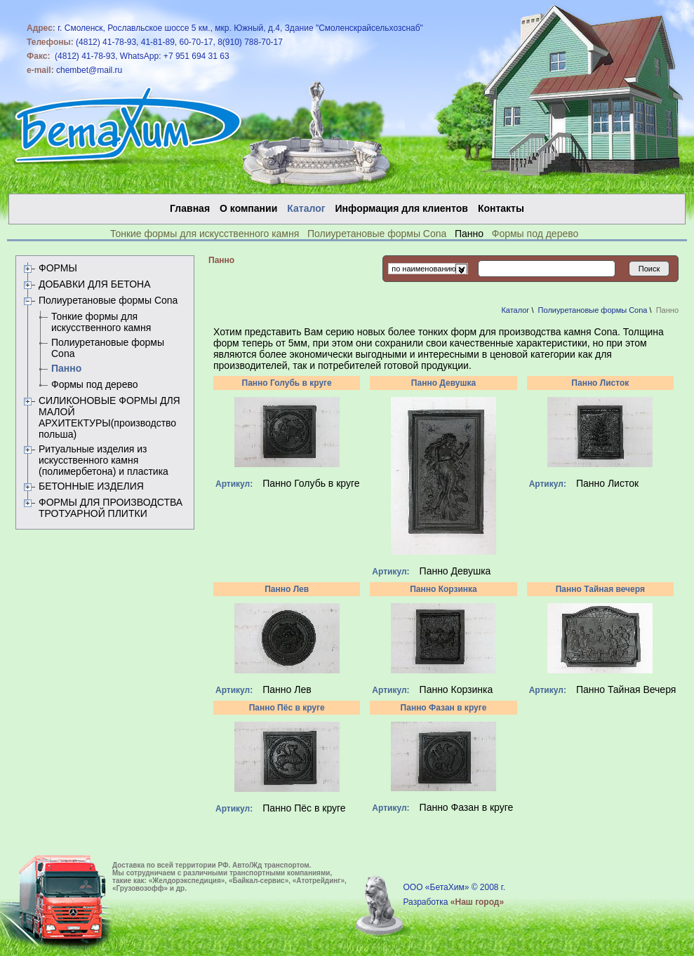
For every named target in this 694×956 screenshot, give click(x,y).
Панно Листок (600, 383)
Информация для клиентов (401, 208)
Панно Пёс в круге (287, 708)
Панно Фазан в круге (444, 708)
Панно (66, 368)
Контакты (501, 208)
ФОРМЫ (58, 268)
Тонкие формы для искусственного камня (204, 233)
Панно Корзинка (443, 589)
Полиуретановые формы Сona (376, 233)
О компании (248, 208)
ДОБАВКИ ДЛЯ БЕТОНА (95, 284)
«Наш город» (477, 902)
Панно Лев (287, 589)
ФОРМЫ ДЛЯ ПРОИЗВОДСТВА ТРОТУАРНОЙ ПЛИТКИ (110, 508)
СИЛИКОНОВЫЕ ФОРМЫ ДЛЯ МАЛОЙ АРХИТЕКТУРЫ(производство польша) (109, 417)
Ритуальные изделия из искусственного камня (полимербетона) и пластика (103, 460)
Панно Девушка (443, 383)
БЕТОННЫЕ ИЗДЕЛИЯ (91, 486)
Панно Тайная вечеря (600, 589)
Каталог (515, 310)
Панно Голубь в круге (287, 383)
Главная (190, 208)
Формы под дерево (535, 233)
